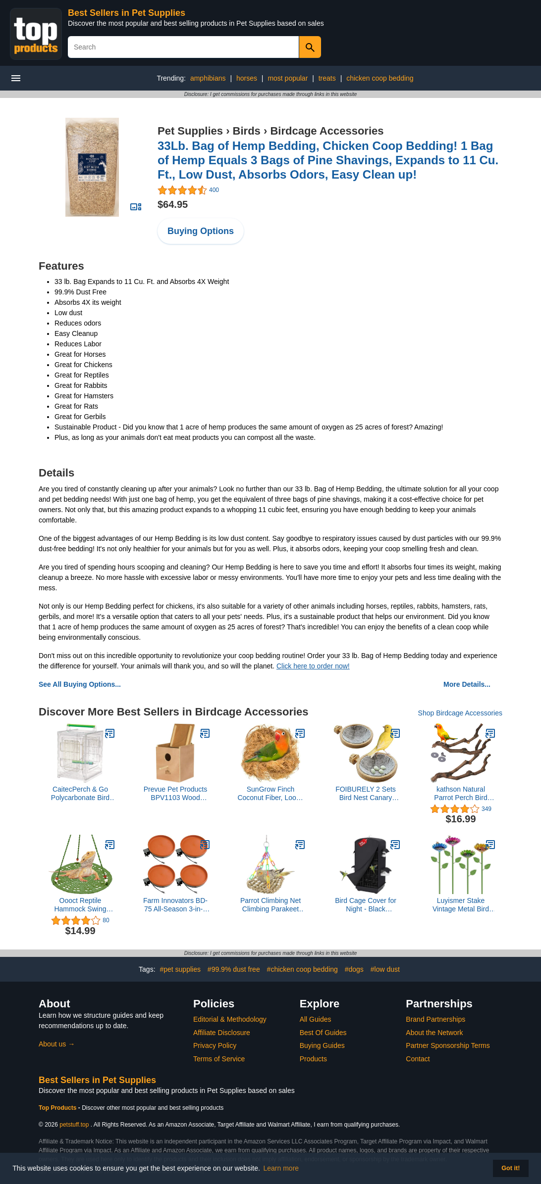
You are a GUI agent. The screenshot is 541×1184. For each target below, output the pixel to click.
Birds (247, 131)
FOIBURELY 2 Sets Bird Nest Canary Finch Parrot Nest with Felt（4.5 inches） (365, 793)
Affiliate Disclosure (221, 1033)
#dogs (354, 969)
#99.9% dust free (234, 969)
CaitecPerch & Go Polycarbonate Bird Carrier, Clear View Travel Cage (80, 793)
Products (313, 1059)
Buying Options (200, 231)
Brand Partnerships (435, 1019)
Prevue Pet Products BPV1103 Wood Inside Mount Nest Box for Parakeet (175, 793)
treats (327, 78)
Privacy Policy (214, 1045)
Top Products (58, 1107)
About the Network (434, 1033)
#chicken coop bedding (302, 969)
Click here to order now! (313, 666)
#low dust (385, 969)
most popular (288, 78)
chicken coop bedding (379, 78)
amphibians (208, 78)
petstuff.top (74, 1124)
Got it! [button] (510, 1168)
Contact (418, 1059)
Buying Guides (322, 1045)
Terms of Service (219, 1059)
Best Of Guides (323, 1033)
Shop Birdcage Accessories (460, 713)
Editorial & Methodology (230, 1019)
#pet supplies (180, 969)
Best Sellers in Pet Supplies (126, 13)
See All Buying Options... (80, 684)
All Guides (315, 1019)
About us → (57, 1044)
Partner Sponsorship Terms (447, 1045)
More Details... (466, 684)
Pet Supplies (190, 131)
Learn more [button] (281, 1168)
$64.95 (173, 204)
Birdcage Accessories (326, 131)
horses (246, 78)
